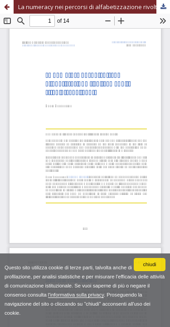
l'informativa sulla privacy (76, 294)
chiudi (149, 264)
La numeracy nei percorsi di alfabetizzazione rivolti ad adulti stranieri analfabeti (94, 7)
